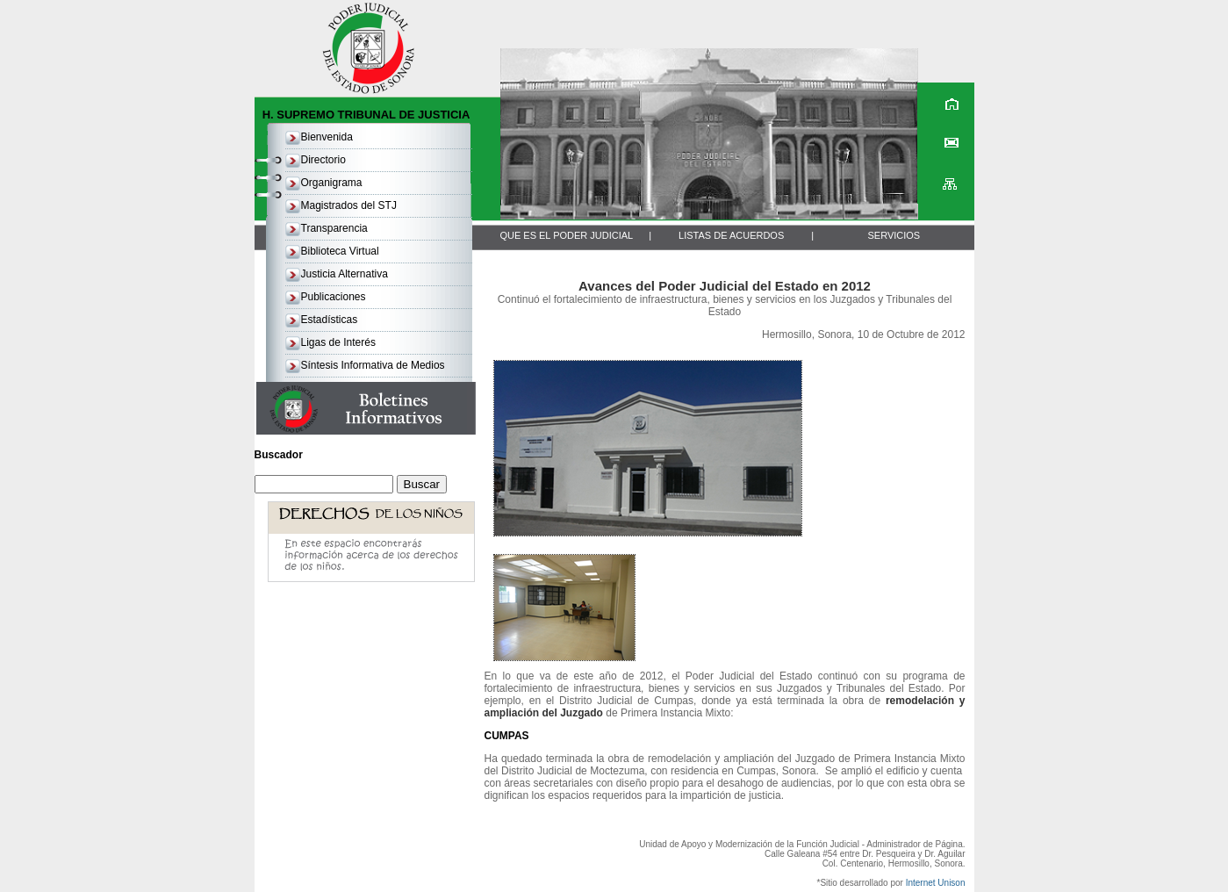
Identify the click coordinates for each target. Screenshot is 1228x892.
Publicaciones (333, 297)
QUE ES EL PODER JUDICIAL (566, 235)
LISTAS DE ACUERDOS (731, 235)
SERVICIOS (893, 235)
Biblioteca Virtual (340, 251)
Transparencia (334, 228)
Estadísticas (329, 319)
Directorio (323, 160)
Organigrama (332, 182)
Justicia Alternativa (344, 274)
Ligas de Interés (338, 342)
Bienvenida (327, 137)
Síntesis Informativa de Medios (373, 365)
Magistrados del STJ (349, 205)
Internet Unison (936, 883)
